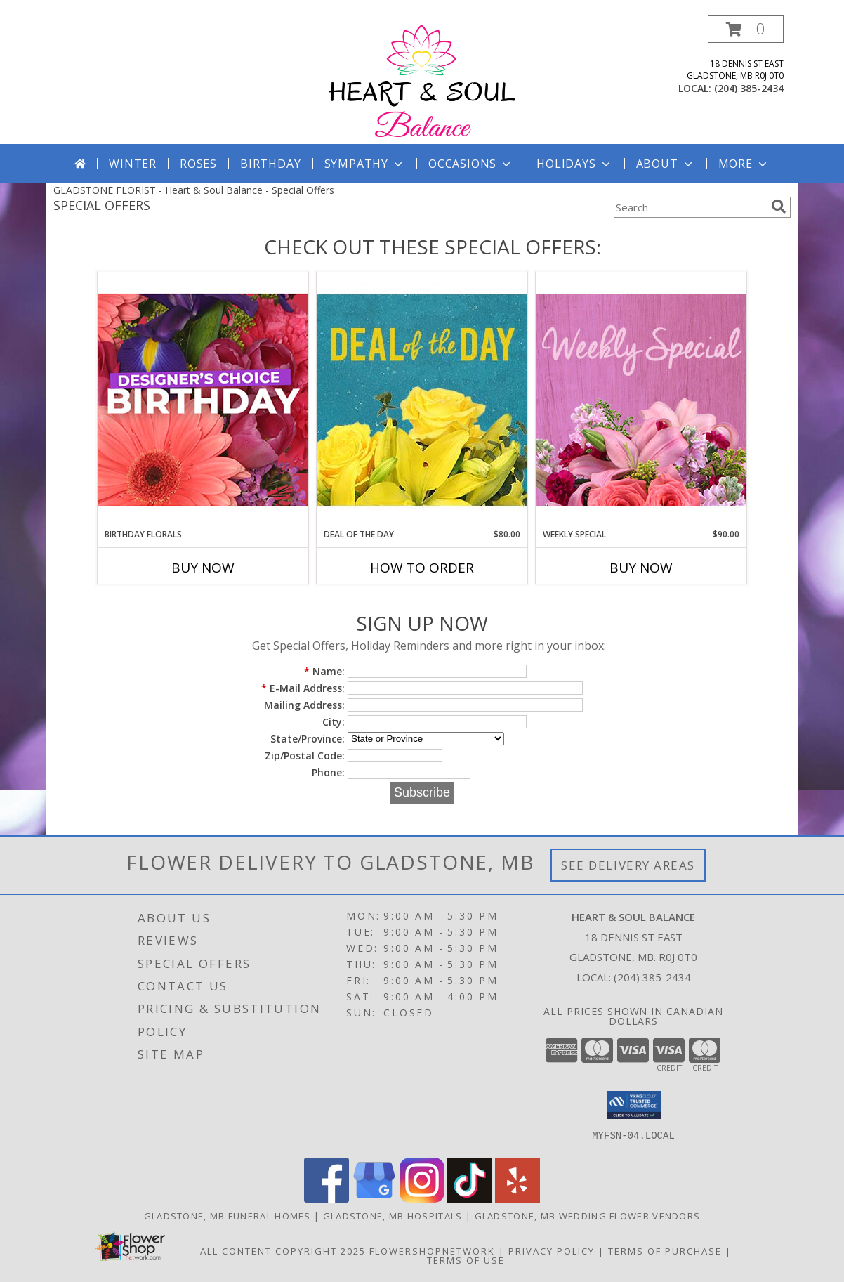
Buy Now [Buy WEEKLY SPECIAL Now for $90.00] (641, 567)
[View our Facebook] (326, 1198)
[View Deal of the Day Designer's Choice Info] (422, 399)
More (744, 163)
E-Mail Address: (303, 688)
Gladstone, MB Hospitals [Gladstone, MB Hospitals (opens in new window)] (393, 1216)
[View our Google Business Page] (374, 1198)
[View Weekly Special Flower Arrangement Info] (641, 399)
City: (333, 721)
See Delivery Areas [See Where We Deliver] (628, 865)
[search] (778, 206)
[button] (746, 29)
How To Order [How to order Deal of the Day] (422, 567)
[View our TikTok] (469, 1198)
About (665, 163)
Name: (324, 671)
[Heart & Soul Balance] (421, 79)
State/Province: (307, 738)
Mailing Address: (304, 705)
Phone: (328, 772)
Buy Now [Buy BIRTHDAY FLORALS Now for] (203, 567)
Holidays (574, 163)
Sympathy (364, 163)
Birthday (270, 163)
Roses (198, 163)
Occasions (470, 163)
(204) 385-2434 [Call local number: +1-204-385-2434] (749, 88)
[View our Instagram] (422, 1198)
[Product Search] (689, 207)
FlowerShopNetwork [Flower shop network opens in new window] (432, 1251)
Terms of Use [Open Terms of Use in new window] (466, 1260)
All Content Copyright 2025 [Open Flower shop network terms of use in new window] (283, 1251)
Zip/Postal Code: (305, 755)
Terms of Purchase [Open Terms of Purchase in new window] (665, 1251)
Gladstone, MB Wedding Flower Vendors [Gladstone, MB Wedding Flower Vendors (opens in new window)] (588, 1216)
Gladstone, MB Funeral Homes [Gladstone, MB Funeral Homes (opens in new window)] (227, 1216)
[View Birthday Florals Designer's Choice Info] (203, 399)
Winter (133, 163)
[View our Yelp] (517, 1198)
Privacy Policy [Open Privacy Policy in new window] (551, 1251)
